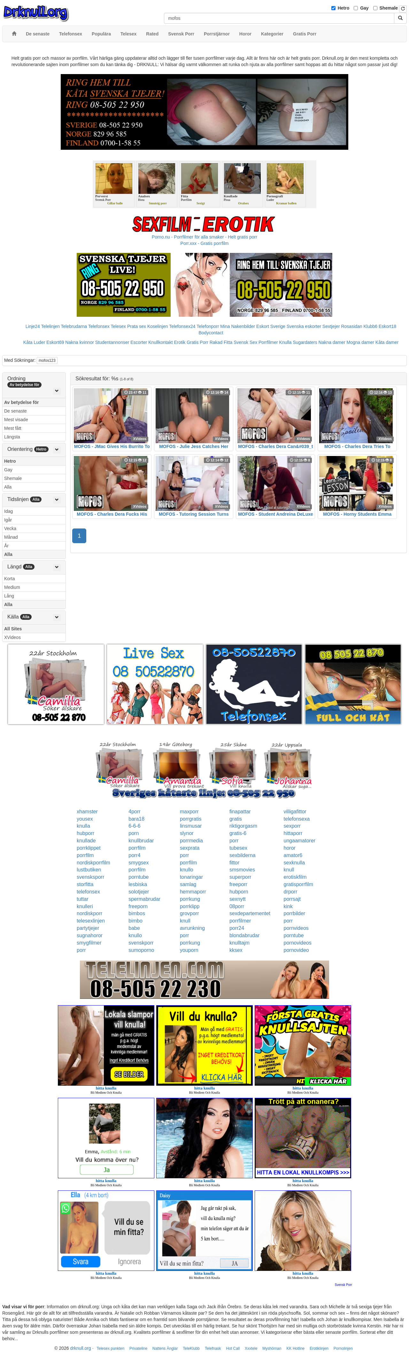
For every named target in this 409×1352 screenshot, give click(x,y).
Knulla (285, 342)
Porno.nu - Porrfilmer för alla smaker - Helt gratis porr (204, 236)
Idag (8, 511)
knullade (86, 840)
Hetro (344, 8)
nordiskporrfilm (93, 862)
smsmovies (242, 869)
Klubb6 (371, 326)
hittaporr (293, 833)
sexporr (292, 826)
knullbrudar (141, 840)
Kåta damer (386, 342)
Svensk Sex (245, 342)
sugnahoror (90, 935)
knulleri (85, 906)
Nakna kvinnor (79, 342)
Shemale (389, 8)
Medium (12, 587)
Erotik (179, 342)
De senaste (15, 411)
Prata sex (136, 326)
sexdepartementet (249, 913)
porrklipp (189, 906)
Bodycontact (210, 332)
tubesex (238, 848)
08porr (236, 906)
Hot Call (233, 1348)
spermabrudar (144, 899)
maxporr (189, 811)
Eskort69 (55, 342)
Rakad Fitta (221, 342)
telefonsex (88, 891)
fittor (234, 862)
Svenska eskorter (304, 326)
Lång (9, 595)
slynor (187, 833)
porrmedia (191, 840)
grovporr (189, 913)
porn (133, 833)
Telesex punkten (110, 1348)
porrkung (190, 899)
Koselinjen (157, 326)
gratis (235, 819)
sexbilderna (242, 855)
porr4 (134, 855)
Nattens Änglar (165, 1348)
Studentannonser (112, 342)
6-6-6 (134, 826)
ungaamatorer (300, 840)
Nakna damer (332, 342)
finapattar (240, 811)
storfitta (85, 884)
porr (233, 840)
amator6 (293, 855)
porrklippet (89, 848)
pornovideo (296, 950)
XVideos (12, 637)
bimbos (136, 913)
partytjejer (88, 928)
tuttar (82, 899)
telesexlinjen (91, 920)
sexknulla (294, 862)
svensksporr (90, 877)
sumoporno (141, 950)
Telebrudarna (74, 326)
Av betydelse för (21, 402)
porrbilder (294, 913)
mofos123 (47, 360)
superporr (240, 877)
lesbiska (137, 884)
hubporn (238, 891)
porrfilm (136, 848)
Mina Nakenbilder (237, 326)
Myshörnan (271, 1348)
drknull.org (80, 1348)
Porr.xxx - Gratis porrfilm (205, 243)
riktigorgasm (243, 826)
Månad (11, 537)
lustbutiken (89, 869)
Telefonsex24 (182, 326)
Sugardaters (305, 342)
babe (134, 928)
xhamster (87, 811)
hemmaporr (193, 891)
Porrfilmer (268, 342)
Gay (364, 8)
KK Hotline (296, 1348)
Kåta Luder (34, 342)
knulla (83, 826)
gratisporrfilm (298, 884)
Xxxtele (251, 1348)
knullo (186, 869)
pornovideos (298, 943)
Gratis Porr (197, 342)
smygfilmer (89, 943)
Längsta (12, 436)
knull (289, 869)
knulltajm (239, 943)
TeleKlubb (191, 1348)
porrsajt (292, 899)
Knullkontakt (160, 342)
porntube (138, 877)
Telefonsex (99, 326)
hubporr (85, 833)
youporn (189, 950)
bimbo (135, 920)
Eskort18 (387, 326)
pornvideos (296, 928)
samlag (188, 884)
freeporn (138, 906)
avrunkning (192, 928)
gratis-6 (237, 833)
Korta (9, 578)
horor (290, 848)
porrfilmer (240, 920)
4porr (134, 811)
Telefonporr (208, 326)
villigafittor (295, 811)
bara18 (136, 819)
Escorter (138, 342)
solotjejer (138, 891)
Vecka (10, 528)
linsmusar (191, 826)
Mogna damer (360, 342)
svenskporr (140, 943)
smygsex (138, 862)
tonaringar (191, 877)
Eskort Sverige (270, 326)
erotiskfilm (295, 877)
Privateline (138, 1348)
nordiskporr (89, 913)
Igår (8, 519)
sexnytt (237, 899)
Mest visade (16, 419)
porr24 (236, 928)
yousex (85, 819)
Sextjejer (331, 326)
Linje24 (33, 326)
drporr (290, 891)
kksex (236, 950)
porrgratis (191, 819)
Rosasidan (351, 326)
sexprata (189, 848)
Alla (8, 487)
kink (288, 906)
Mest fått (12, 428)
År (6, 545)
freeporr (238, 884)
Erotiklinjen (319, 1348)
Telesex (118, 326)
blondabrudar (244, 935)
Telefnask (213, 1348)
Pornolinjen (343, 1348)
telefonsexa (297, 819)
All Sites (13, 628)
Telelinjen (50, 326)
